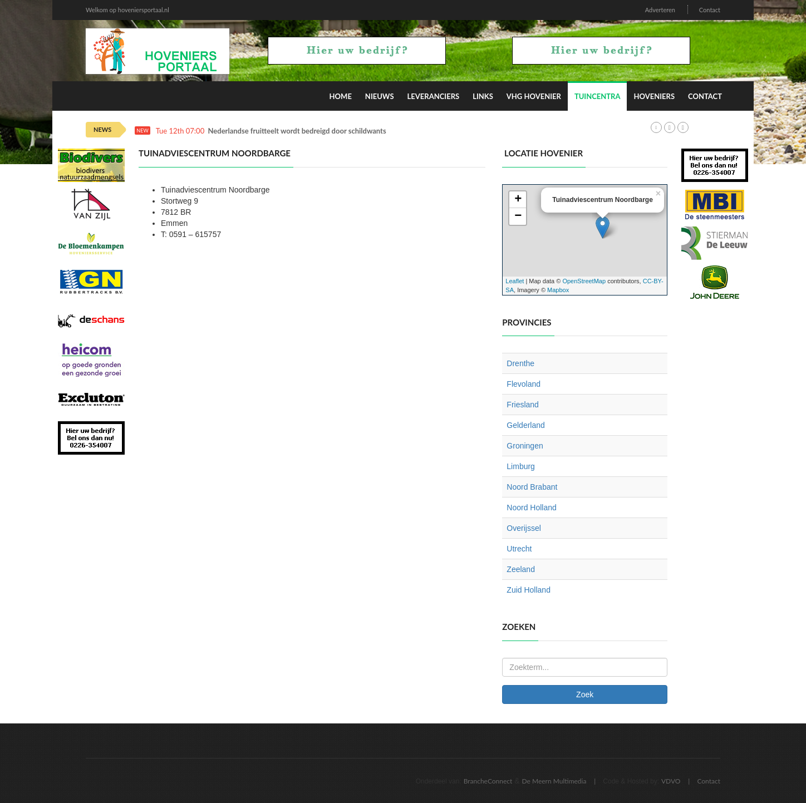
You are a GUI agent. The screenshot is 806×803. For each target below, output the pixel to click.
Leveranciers (433, 96)
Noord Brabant (532, 486)
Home (341, 96)
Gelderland (526, 425)
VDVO (671, 781)
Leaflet (514, 281)
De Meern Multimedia (554, 781)
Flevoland (523, 384)
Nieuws (379, 96)
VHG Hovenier (534, 96)
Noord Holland (532, 507)
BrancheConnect (488, 781)
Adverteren (660, 9)
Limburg (521, 466)
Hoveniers (654, 96)
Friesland (523, 404)
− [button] (518, 216)
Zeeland (521, 569)
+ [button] (518, 199)
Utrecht (519, 548)
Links (483, 96)
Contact (709, 9)
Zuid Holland (529, 589)
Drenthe (520, 363)
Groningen (525, 445)
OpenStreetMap (584, 281)
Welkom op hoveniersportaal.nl (127, 9)
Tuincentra (597, 96)
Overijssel (523, 528)
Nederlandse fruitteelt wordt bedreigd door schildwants (297, 131)
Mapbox (558, 290)
